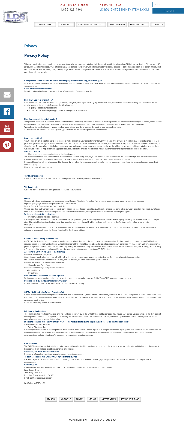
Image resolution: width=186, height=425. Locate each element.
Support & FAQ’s (108, 399)
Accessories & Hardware (89, 24)
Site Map (92, 399)
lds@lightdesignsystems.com (124, 9)
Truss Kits (64, 24)
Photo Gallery (137, 24)
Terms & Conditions (130, 399)
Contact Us (157, 24)
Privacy (79, 399)
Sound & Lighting (117, 24)
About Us (51, 399)
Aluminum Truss (43, 24)
